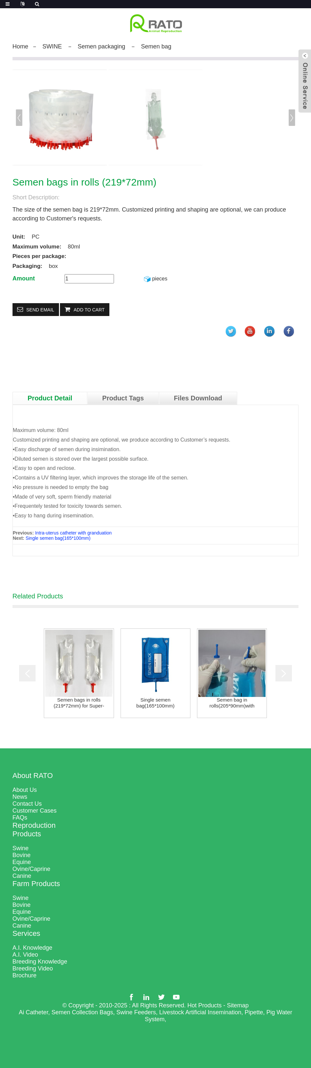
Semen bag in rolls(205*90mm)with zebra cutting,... (232, 703)
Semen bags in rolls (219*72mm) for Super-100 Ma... (79, 703)
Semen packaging (101, 46)
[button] (292, 117)
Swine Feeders (136, 1012)
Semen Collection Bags (82, 1012)
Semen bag (156, 46)
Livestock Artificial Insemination (200, 1012)
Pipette (253, 1012)
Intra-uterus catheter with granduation (73, 532)
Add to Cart (88, 309)
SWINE (52, 46)
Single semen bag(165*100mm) (58, 538)
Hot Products (204, 1005)
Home (20, 46)
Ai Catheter (33, 1012)
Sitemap (238, 1005)
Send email (40, 309)
